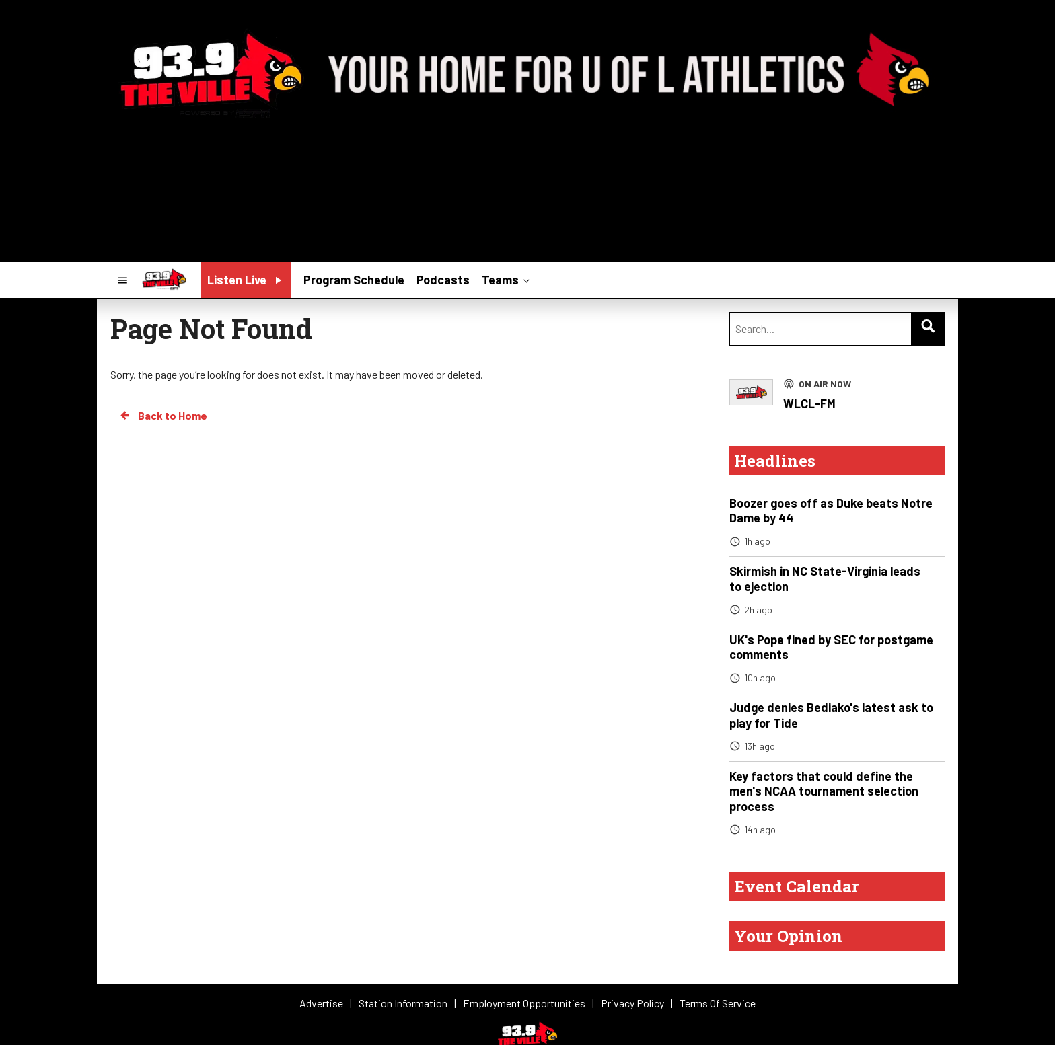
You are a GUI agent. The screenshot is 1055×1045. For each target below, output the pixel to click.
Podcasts (443, 279)
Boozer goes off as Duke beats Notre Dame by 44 (831, 511)
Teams (507, 279)
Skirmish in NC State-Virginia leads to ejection (824, 579)
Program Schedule (353, 279)
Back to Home (162, 415)
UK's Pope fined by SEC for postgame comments (831, 647)
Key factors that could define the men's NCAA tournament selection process (823, 791)
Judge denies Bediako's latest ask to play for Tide (831, 715)
